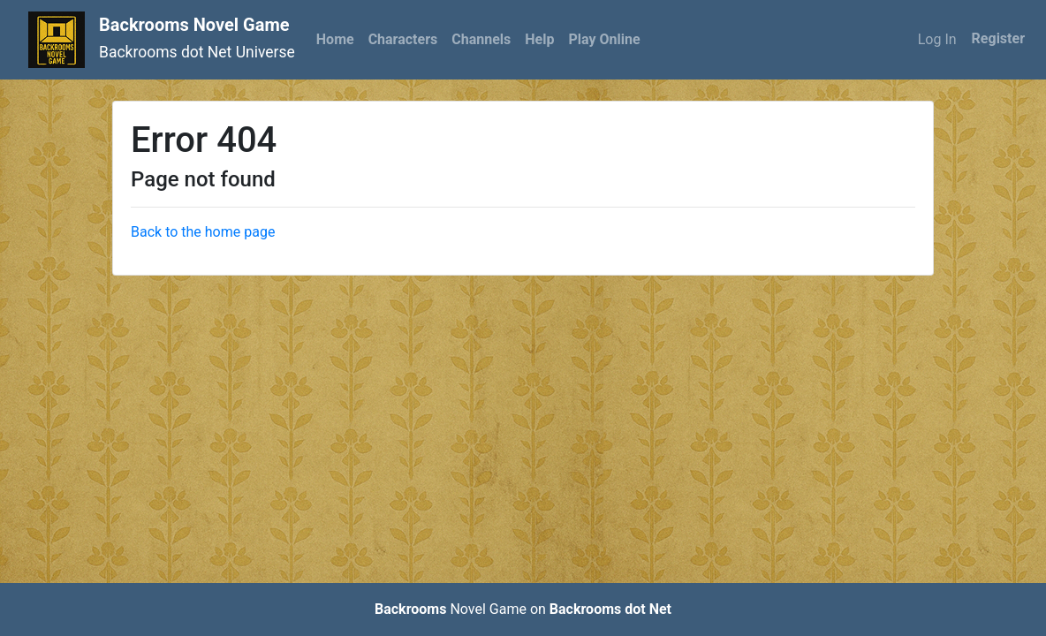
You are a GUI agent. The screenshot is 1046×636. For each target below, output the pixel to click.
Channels (481, 39)
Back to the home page (203, 231)
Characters (403, 39)
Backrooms (410, 609)
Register (998, 38)
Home (335, 39)
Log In (937, 39)
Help (539, 39)
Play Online (604, 39)
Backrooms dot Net (610, 609)
